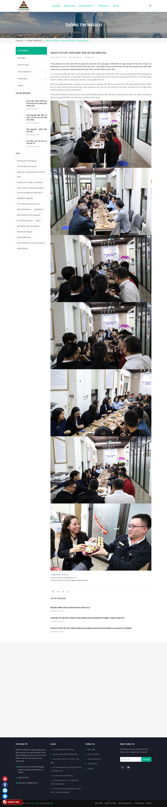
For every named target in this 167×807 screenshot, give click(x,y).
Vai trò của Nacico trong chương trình (31, 243)
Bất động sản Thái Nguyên (26, 161)
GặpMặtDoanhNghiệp (25, 198)
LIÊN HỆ (20, 85)
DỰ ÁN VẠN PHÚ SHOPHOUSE (63, 749)
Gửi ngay (146, 759)
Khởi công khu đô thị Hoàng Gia (28, 215)
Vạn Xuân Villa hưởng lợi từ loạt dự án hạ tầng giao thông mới (36, 103)
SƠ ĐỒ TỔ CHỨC (23, 65)
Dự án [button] (53, 744)
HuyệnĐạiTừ (38, 209)
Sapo (51, 803)
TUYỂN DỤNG (22, 79)
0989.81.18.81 (23, 778)
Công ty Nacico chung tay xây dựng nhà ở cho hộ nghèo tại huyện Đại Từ (30, 190)
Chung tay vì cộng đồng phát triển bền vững (31, 174)
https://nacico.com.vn (80, 580)
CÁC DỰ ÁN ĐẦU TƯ (24, 72)
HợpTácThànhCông (24, 209)
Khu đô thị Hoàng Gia (25, 221)
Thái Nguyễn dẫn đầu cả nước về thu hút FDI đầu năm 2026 (36, 117)
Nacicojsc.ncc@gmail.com (28, 783)
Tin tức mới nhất (23, 93)
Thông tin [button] (90, 744)
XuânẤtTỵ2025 (22, 248)
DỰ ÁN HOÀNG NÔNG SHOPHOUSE (65, 754)
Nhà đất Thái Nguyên (24, 232)
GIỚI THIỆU (21, 58)
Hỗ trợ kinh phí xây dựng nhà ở (28, 204)
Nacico (38, 221)
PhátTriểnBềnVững (24, 237)
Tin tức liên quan (58, 598)
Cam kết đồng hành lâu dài (27, 166)
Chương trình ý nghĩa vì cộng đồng (29, 182)
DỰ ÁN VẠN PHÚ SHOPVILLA (63, 776)
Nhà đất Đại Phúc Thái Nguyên (28, 226)
